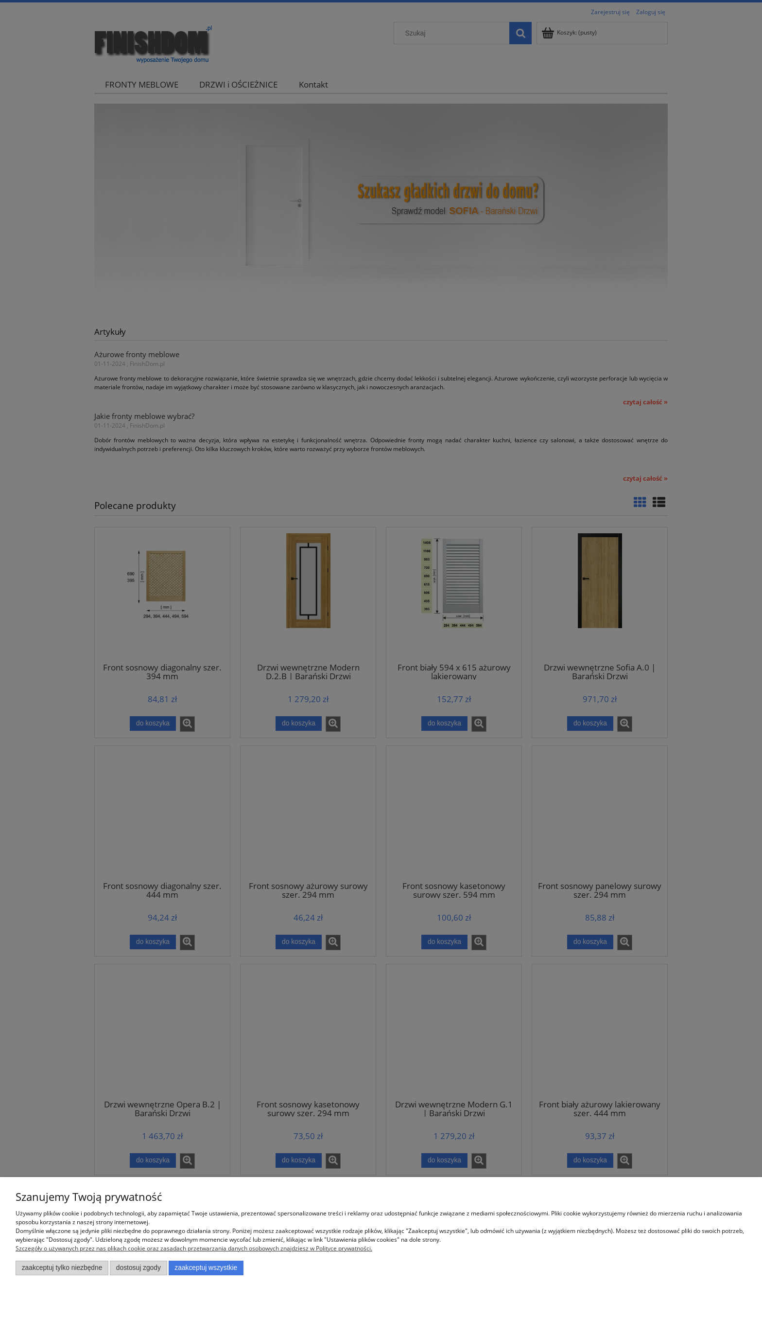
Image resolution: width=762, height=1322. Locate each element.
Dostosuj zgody (138, 1267)
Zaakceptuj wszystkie (205, 1267)
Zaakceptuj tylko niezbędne (62, 1267)
